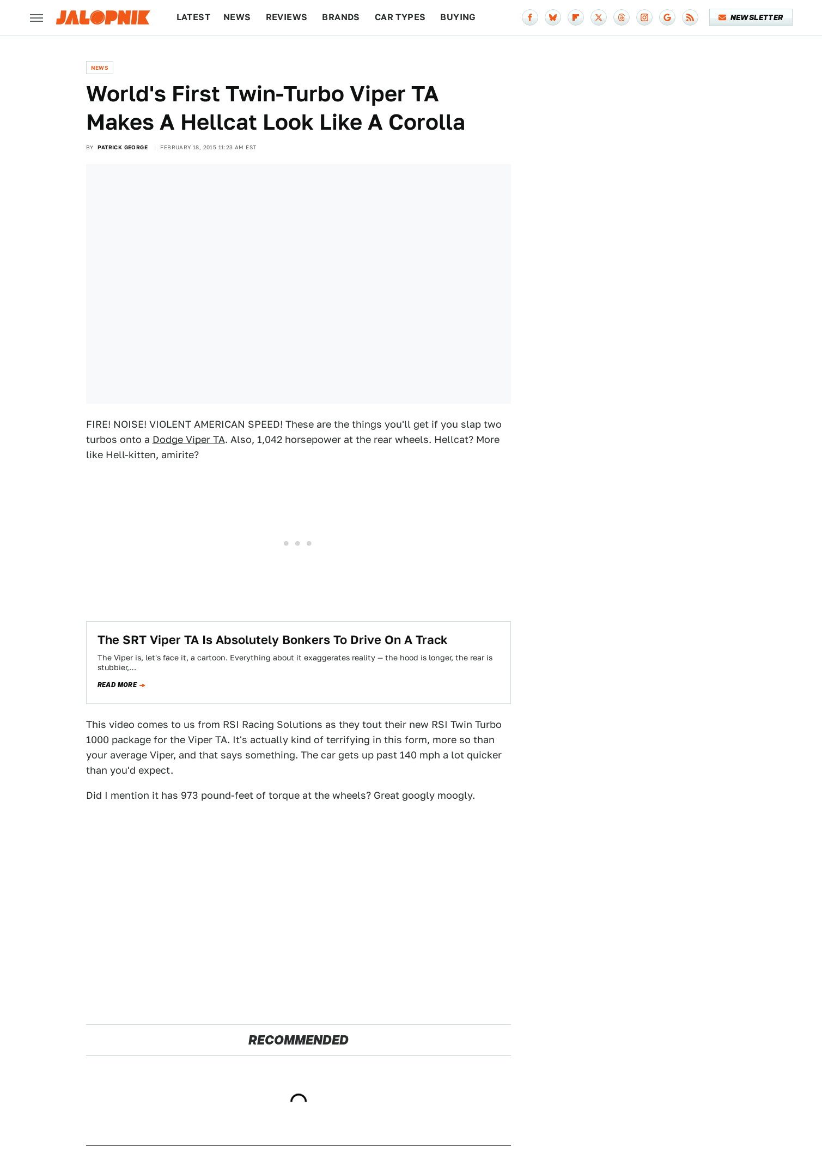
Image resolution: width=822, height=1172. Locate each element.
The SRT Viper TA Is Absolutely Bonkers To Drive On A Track (273, 640)
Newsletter (751, 17)
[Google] (667, 17)
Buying (458, 17)
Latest (193, 17)
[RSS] (690, 17)
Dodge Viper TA (189, 439)
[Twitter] (598, 17)
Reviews (287, 17)
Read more (117, 685)
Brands (341, 17)
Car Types (400, 17)
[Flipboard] (576, 17)
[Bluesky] (553, 17)
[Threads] (621, 17)
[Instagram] (644, 17)
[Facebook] (530, 17)
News (237, 17)
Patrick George (123, 147)
